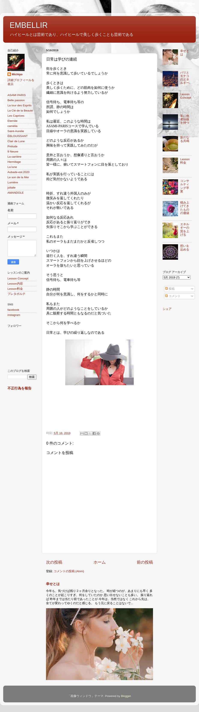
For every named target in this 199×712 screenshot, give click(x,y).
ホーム (100, 562)
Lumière (12, 182)
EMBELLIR (29, 25)
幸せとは (53, 584)
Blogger (126, 696)
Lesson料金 (15, 288)
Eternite (12, 120)
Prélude (12, 146)
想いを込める (184, 247)
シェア (167, 309)
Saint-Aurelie (15, 131)
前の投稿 (145, 562)
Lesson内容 (15, 283)
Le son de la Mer (18, 177)
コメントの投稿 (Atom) (69, 571)
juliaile (11, 187)
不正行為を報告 (19, 388)
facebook (13, 309)
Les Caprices (15, 115)
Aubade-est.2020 (18, 172)
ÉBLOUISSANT (17, 136)
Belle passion (16, 100)
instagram (13, 315)
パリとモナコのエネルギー (184, 78)
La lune (12, 167)
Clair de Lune (16, 141)
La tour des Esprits (19, 105)
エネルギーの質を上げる (184, 229)
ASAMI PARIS (16, 95)
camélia (12, 126)
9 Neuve (12, 151)
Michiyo (17, 74)
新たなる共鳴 (184, 139)
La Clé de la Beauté (20, 110)
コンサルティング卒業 (184, 186)
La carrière (14, 156)
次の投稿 (54, 562)
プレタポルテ (16, 294)
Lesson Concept (17, 278)
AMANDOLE (15, 192)
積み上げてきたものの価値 (184, 208)
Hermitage (14, 161)
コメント (173, 296)
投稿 (170, 288)
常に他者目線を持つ (184, 119)
